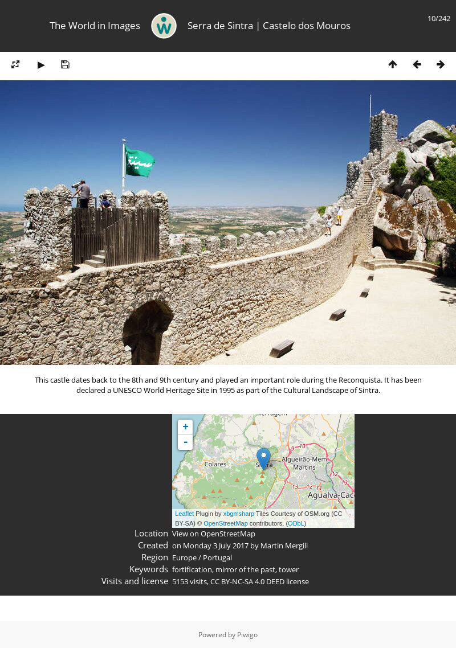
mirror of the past (245, 569)
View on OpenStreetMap (213, 533)
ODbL (296, 523)
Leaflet (184, 513)
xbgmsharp (238, 513)
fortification (192, 569)
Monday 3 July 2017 (216, 545)
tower (289, 569)
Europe (184, 557)
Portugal (217, 557)
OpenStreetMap (225, 523)
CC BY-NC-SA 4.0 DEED (247, 581)
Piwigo (247, 634)
